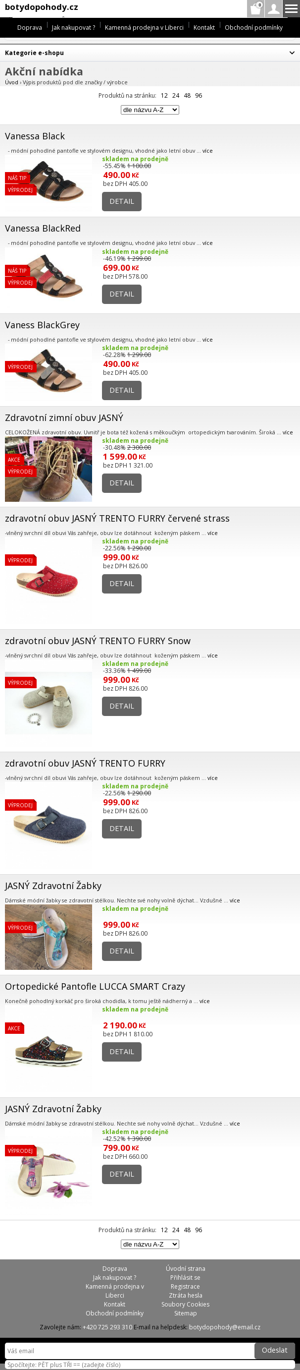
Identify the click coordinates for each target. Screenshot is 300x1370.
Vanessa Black (35, 136)
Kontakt (204, 27)
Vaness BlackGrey (42, 325)
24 (175, 95)
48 (187, 95)
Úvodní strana (185, 1268)
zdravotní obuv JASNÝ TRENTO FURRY (85, 763)
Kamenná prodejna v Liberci (144, 27)
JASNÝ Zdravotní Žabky (53, 886)
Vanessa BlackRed (43, 228)
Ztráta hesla (185, 1295)
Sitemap (185, 1313)
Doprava (29, 27)
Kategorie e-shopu (34, 53)
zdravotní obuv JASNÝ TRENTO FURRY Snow (98, 641)
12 (164, 95)
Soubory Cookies (185, 1304)
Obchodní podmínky (254, 27)
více (207, 150)
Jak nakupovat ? (73, 27)
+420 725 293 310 (107, 1327)
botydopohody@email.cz (224, 1327)
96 (198, 95)
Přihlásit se (185, 1277)
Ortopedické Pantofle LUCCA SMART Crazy (95, 986)
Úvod (11, 82)
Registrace (185, 1286)
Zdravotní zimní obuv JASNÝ (64, 417)
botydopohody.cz (41, 6)
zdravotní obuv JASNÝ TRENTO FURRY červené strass (117, 518)
